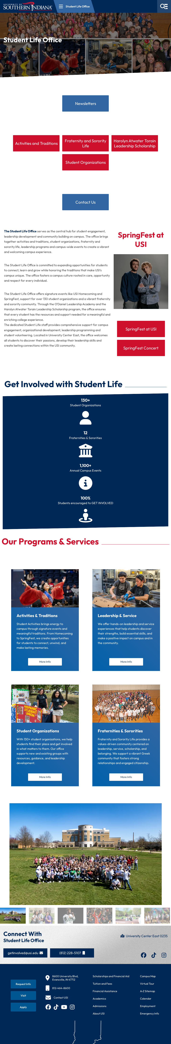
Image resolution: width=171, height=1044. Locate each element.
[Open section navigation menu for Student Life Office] (74, 6)
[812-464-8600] (62, 991)
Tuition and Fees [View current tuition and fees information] (102, 986)
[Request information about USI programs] (23, 986)
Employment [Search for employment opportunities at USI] (147, 1008)
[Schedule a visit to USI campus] (23, 998)
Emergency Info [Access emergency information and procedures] (149, 1016)
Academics (99, 1001)
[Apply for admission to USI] (23, 1009)
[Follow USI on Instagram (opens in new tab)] (72, 1010)
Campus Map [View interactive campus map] (148, 978)
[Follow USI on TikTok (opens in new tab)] (56, 1010)
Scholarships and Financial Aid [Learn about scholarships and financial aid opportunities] (111, 978)
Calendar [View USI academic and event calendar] (145, 1001)
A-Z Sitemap (147, 993)
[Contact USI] (56, 1000)
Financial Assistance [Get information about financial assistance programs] (105, 993)
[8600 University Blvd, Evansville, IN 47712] (62, 980)
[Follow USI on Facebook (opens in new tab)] (48, 1010)
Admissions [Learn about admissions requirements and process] (99, 1008)
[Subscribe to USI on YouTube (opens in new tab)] (64, 1010)
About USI (99, 1016)
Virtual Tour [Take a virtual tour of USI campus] (147, 986)
